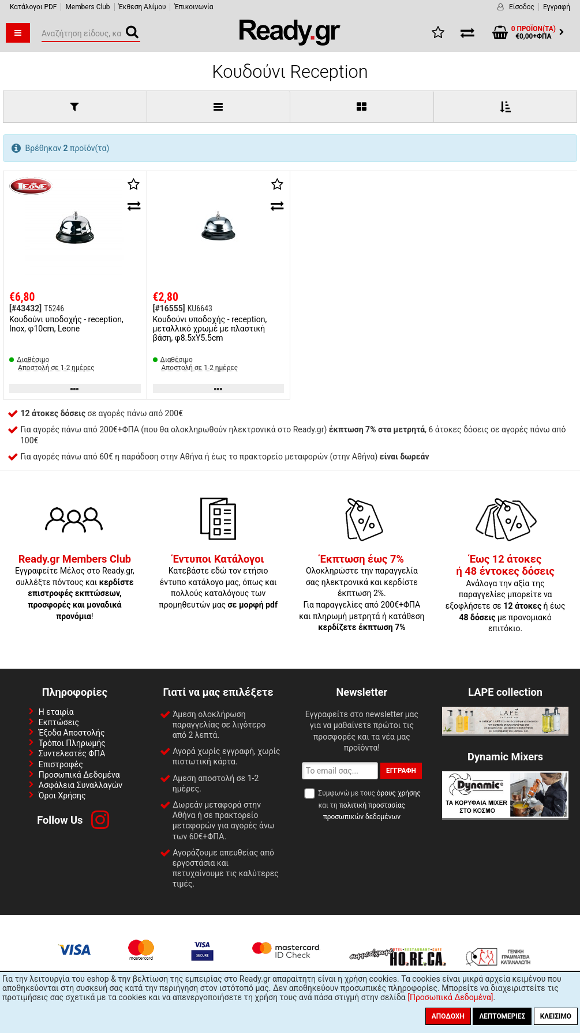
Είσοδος (521, 7)
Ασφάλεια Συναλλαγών (80, 785)
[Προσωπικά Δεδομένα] (450, 997)
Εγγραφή (556, 7)
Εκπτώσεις (59, 722)
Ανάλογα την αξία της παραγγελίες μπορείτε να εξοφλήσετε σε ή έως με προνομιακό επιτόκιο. (506, 594)
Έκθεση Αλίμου (142, 7)
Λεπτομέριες (502, 1016)
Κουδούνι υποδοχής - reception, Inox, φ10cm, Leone (66, 324)
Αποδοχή (448, 1016)
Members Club (87, 7)
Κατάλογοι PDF (33, 7)
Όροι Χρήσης (62, 795)
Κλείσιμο (555, 1016)
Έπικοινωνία (193, 7)
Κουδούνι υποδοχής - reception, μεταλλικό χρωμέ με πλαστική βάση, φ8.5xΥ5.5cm (210, 328)
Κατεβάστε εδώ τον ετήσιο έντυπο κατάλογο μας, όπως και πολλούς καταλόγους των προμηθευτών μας (218, 582)
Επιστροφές (61, 764)
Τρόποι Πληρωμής (72, 743)
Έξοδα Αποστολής (72, 732)
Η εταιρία (56, 712)
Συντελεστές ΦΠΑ (72, 753)
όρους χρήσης (399, 793)
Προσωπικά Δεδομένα (79, 774)
